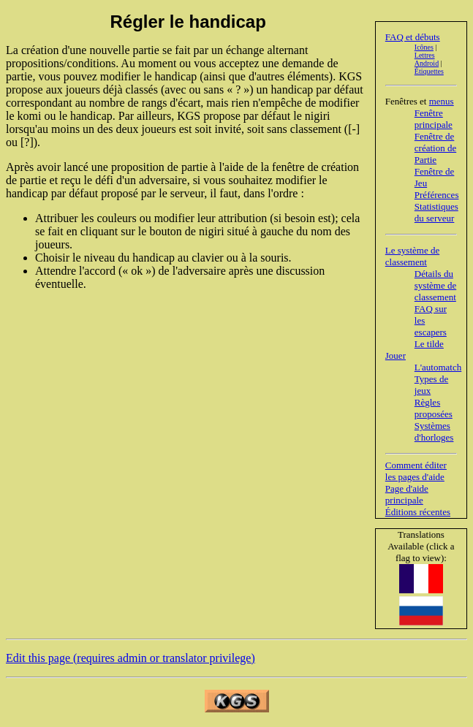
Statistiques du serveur (436, 212)
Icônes (424, 47)
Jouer (395, 355)
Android (427, 63)
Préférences (437, 194)
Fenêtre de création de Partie (435, 148)
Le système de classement (412, 256)
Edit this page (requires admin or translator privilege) (130, 658)
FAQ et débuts (412, 36)
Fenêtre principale (434, 118)
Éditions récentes (417, 511)
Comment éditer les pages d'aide (416, 471)
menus (441, 101)
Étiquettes (429, 71)
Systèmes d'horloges (434, 431)
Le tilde (429, 343)
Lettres (425, 55)
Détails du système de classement (435, 285)
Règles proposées (434, 408)
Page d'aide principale (406, 494)
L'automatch (438, 367)
